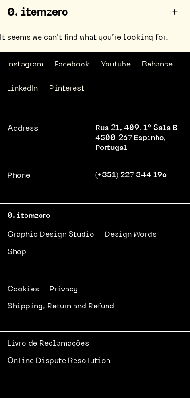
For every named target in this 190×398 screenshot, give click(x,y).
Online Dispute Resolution (59, 361)
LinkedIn (22, 88)
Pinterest (66, 88)
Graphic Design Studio (51, 235)
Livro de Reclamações (48, 344)
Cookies (23, 289)
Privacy (64, 289)
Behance (157, 64)
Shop (17, 252)
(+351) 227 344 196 (131, 175)
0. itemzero (38, 13)
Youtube (116, 64)
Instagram (25, 64)
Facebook (72, 64)
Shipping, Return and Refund (61, 306)
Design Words (131, 235)
